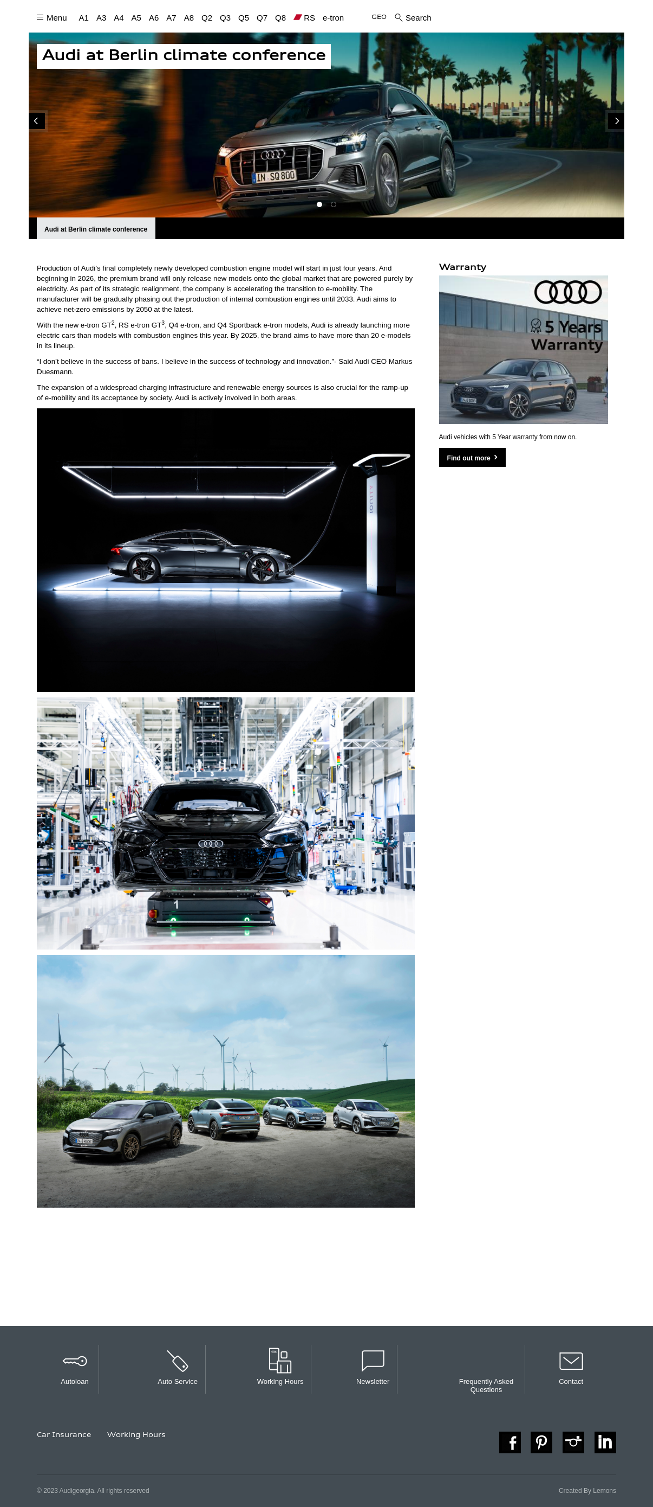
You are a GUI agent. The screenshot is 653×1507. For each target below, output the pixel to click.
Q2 (206, 17)
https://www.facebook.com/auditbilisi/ (510, 1442)
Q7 (262, 17)
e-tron (333, 17)
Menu (57, 17)
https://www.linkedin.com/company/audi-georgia (605, 1442)
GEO (379, 18)
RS (309, 17)
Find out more (469, 458)
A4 (118, 17)
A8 (189, 17)
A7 (171, 17)
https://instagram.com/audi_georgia (573, 1442)
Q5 (243, 17)
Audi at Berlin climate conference (95, 229)
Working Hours (136, 1435)
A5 (136, 17)
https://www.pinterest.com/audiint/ (541, 1442)
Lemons (604, 1491)
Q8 (280, 17)
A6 (154, 17)
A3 (101, 17)
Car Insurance (64, 1435)
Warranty (462, 268)
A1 (84, 17)
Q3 (225, 17)
